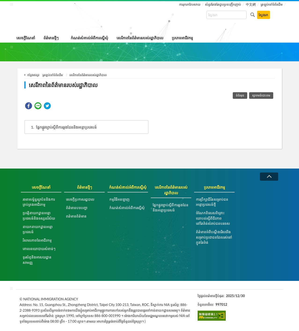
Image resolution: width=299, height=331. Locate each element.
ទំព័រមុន (240, 95)
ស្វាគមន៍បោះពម (261, 95)
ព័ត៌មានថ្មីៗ (51, 38)
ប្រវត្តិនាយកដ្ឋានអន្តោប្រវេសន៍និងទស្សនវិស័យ (39, 215)
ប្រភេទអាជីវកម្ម (182, 38)
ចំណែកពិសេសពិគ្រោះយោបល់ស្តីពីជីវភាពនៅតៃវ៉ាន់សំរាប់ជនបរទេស (213, 218)
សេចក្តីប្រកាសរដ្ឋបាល (80, 199)
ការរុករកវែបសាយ (189, 4)
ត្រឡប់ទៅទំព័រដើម (272, 4)
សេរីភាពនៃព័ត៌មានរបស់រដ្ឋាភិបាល (140, 38)
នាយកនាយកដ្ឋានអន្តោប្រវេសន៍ (38, 229)
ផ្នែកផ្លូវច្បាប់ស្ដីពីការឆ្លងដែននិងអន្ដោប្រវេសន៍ (62, 127)
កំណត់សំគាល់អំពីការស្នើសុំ (89, 38)
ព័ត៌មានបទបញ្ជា (77, 208)
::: (11, 4)
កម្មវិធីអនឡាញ (119, 199)
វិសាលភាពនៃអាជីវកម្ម (37, 240)
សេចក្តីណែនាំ (25, 38)
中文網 (251, 4)
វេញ (269, 177)
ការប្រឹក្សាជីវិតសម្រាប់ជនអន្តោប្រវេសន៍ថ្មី (212, 202)
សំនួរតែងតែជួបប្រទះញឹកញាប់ (223, 4)
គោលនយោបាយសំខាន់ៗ (39, 248)
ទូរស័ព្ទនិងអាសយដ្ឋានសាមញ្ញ (37, 260)
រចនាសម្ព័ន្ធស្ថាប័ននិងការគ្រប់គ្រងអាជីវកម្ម (39, 202)
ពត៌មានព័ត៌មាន (76, 216)
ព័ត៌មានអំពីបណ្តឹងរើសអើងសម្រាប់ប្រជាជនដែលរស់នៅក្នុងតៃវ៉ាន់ (214, 237)
